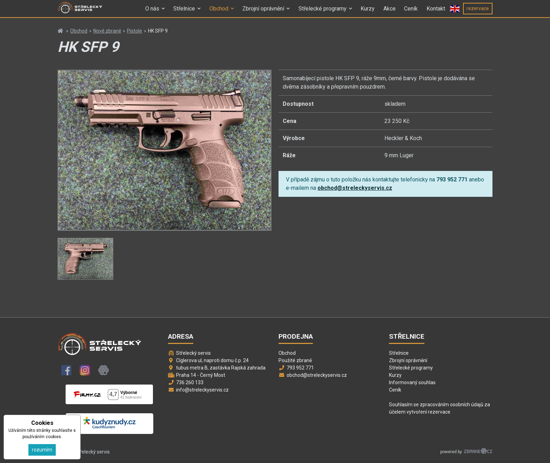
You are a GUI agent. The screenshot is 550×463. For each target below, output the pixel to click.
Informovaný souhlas (412, 382)
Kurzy (368, 11)
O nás (152, 11)
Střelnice (184, 11)
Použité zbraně (295, 360)
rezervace (478, 11)
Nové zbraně (107, 31)
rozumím (42, 449)
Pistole (134, 31)
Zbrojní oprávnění (263, 11)
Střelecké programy (323, 11)
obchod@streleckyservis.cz (354, 188)
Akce (389, 11)
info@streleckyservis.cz (202, 390)
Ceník (411, 11)
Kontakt (436, 11)
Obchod (218, 11)
